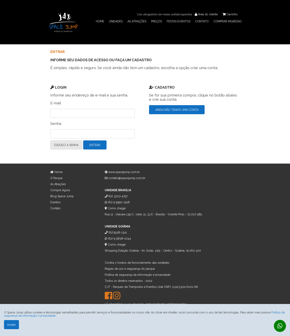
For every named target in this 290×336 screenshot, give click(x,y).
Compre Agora (60, 190)
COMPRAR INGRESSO (227, 21)
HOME (100, 21)
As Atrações (58, 184)
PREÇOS (156, 21)
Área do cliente (206, 14)
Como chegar (115, 208)
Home (56, 172)
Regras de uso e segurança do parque (130, 268)
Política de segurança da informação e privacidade (137, 274)
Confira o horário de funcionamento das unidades (137, 262)
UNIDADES (116, 21)
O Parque (56, 178)
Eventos (55, 202)
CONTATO (202, 21)
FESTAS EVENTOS (178, 21)
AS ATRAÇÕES (136, 21)
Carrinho (230, 14)
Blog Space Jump (62, 196)
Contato (55, 208)
